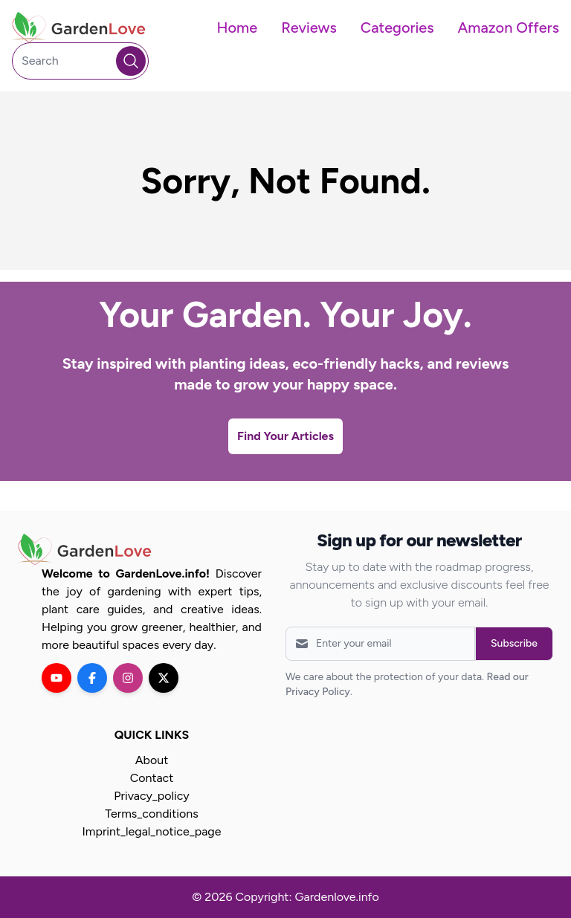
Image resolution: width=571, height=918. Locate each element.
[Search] (80, 61)
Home (236, 27)
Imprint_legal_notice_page (152, 831)
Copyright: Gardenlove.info (306, 897)
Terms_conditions (151, 814)
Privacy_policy (151, 796)
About (151, 760)
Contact (152, 778)
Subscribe (514, 643)
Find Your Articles (285, 436)
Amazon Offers (508, 27)
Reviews (309, 27)
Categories (397, 27)
